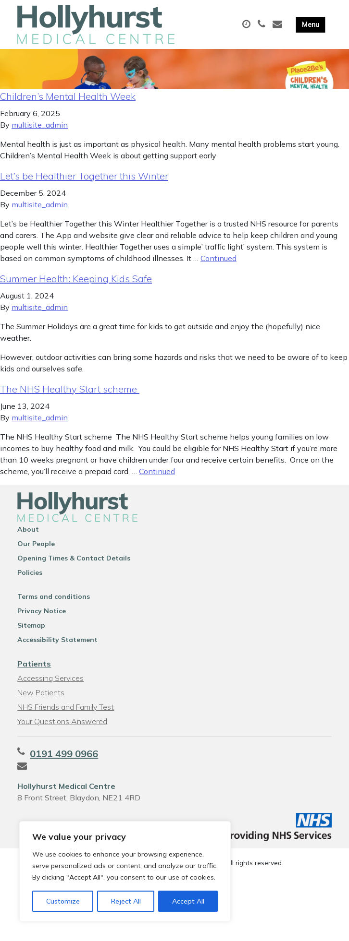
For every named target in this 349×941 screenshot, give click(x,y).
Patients (34, 671)
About (28, 537)
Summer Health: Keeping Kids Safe (76, 286)
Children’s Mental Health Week (68, 104)
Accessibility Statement (57, 647)
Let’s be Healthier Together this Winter (84, 184)
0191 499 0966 (64, 761)
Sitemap (31, 633)
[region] (125, 871)
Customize (63, 901)
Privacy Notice (41, 618)
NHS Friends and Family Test (65, 714)
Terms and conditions (53, 604)
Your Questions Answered (62, 729)
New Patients (40, 700)
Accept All (188, 901)
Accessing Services (50, 686)
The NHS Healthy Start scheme (69, 397)
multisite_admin (40, 132)
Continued (218, 266)
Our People (36, 551)
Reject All (126, 901)
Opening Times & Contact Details (73, 565)
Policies (29, 580)
